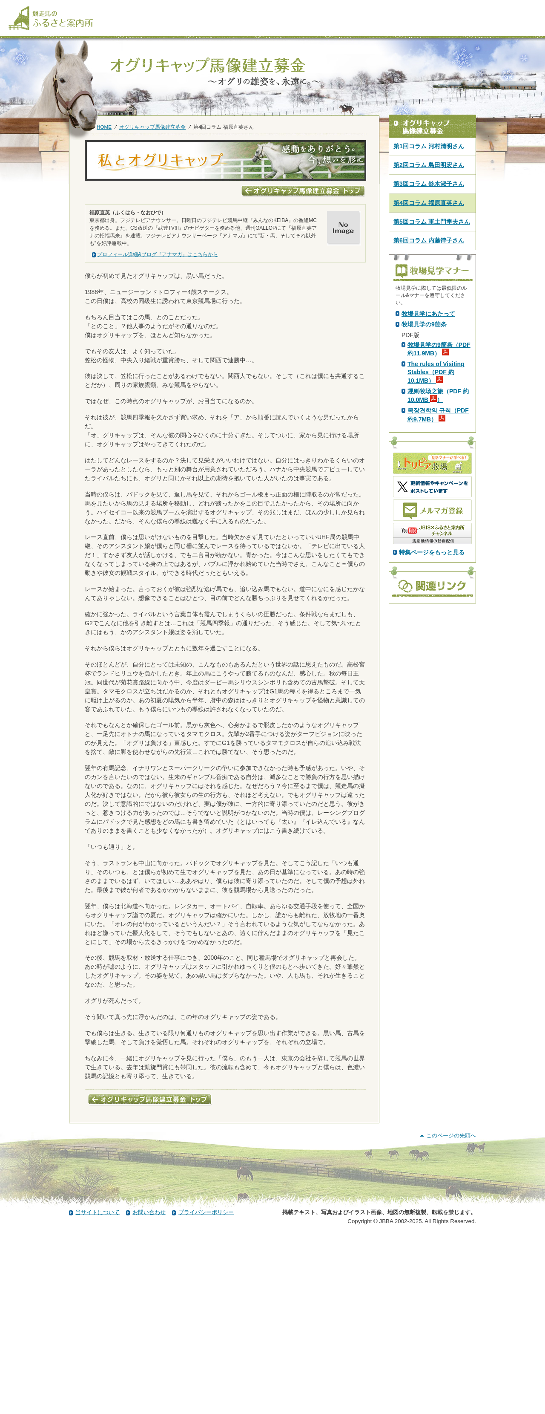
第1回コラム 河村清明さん (428, 146)
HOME (104, 127)
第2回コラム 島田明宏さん (428, 165)
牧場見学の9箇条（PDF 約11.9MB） (438, 499)
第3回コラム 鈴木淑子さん (428, 183)
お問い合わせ (149, 1389)
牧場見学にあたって (428, 463)
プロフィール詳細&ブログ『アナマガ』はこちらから (157, 254)
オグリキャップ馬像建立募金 (152, 127)
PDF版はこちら (424, 385)
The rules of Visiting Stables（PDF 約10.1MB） (436, 522)
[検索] (481, 7)
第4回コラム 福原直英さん (428, 202)
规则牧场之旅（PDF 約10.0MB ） (438, 545)
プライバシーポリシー (206, 1389)
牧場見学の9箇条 (424, 474)
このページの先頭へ (451, 1313)
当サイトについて (97, 1389)
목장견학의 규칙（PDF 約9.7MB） (438, 564)
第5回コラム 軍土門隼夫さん (431, 221)
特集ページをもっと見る (432, 702)
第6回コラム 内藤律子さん (428, 240)
